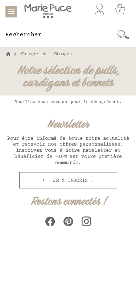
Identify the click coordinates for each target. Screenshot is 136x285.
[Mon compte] (99, 9)
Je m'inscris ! (72, 181)
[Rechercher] (60, 35)
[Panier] (120, 9)
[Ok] (123, 35)
